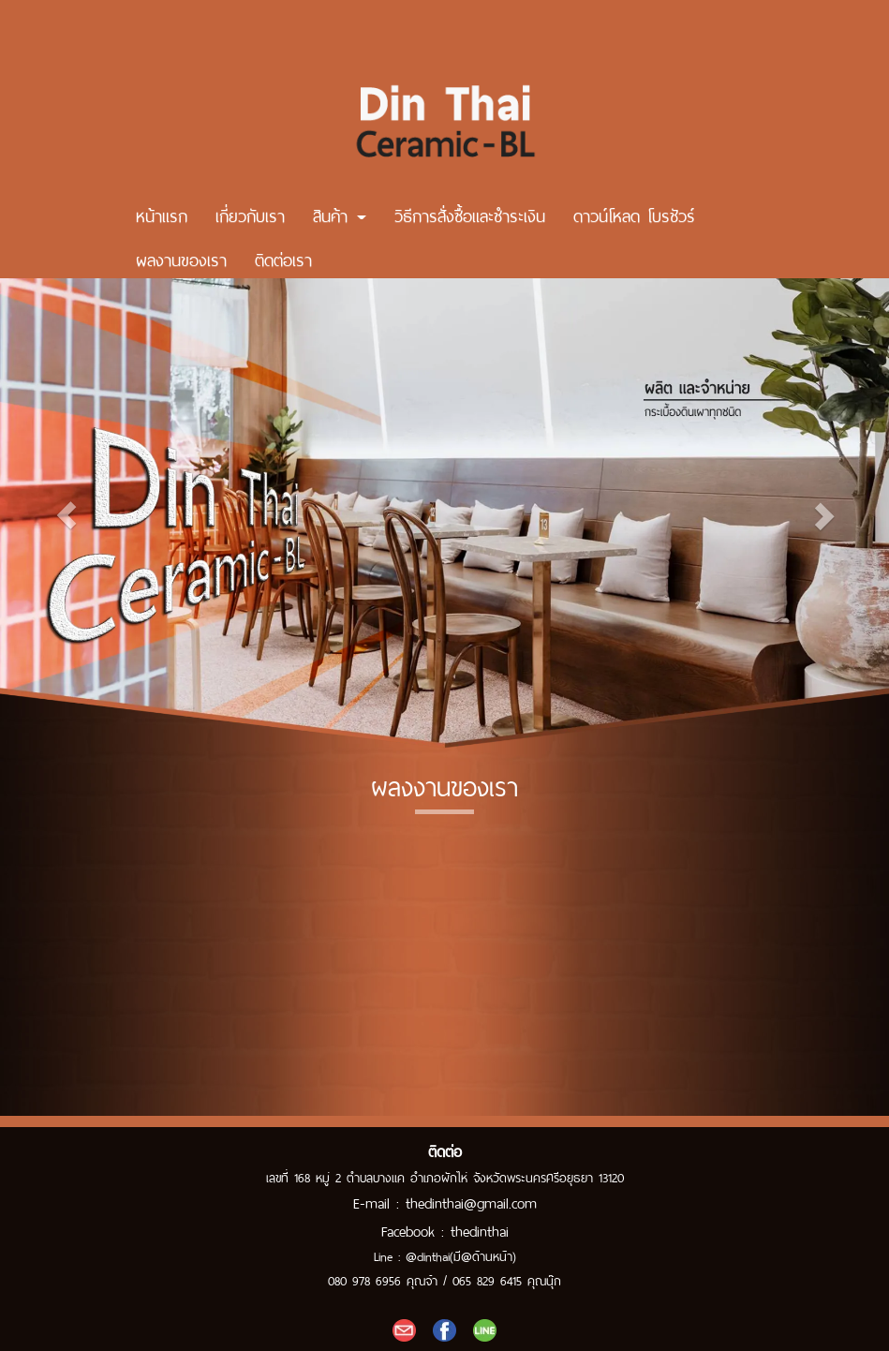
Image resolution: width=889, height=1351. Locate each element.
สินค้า (339, 212)
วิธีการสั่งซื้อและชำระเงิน (469, 212)
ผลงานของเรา (181, 256)
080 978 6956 (364, 1279)
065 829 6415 (487, 1279)
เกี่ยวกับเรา (250, 212)
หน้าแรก (161, 212)
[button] (66, 510)
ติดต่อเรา (283, 256)
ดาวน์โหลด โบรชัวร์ (634, 212)
